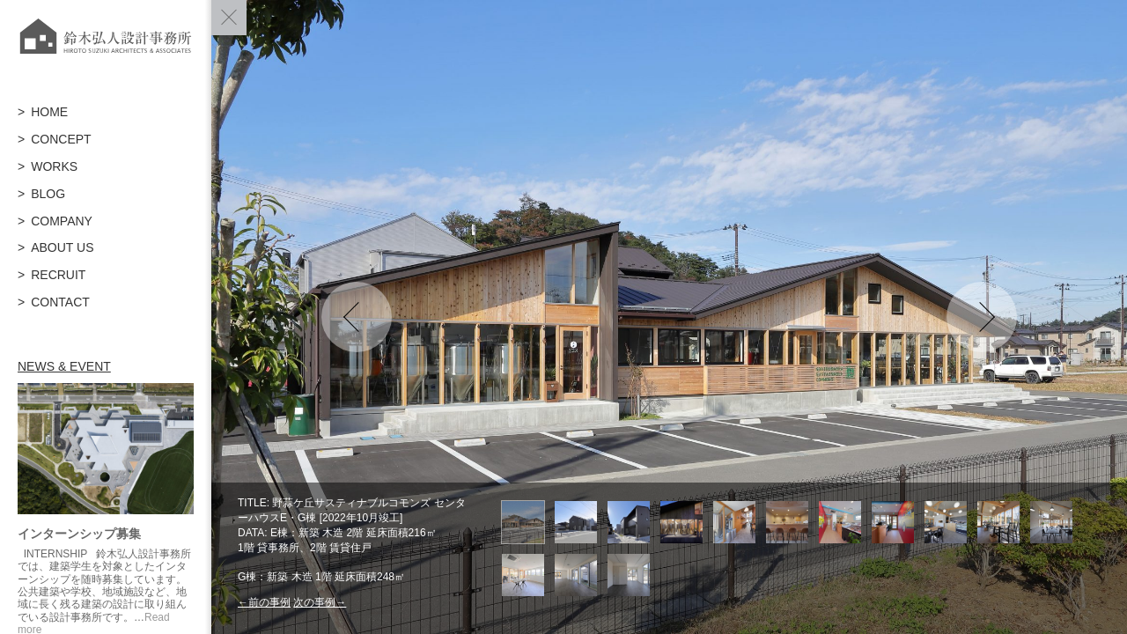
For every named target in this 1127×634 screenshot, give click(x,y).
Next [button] (982, 317)
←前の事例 (264, 602)
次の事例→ (319, 602)
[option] (669, 317)
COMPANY (61, 221)
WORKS (54, 166)
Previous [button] (356, 317)
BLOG (48, 194)
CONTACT (60, 302)
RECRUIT (58, 275)
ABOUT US (62, 247)
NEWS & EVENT (64, 366)
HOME (49, 112)
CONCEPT (61, 139)
